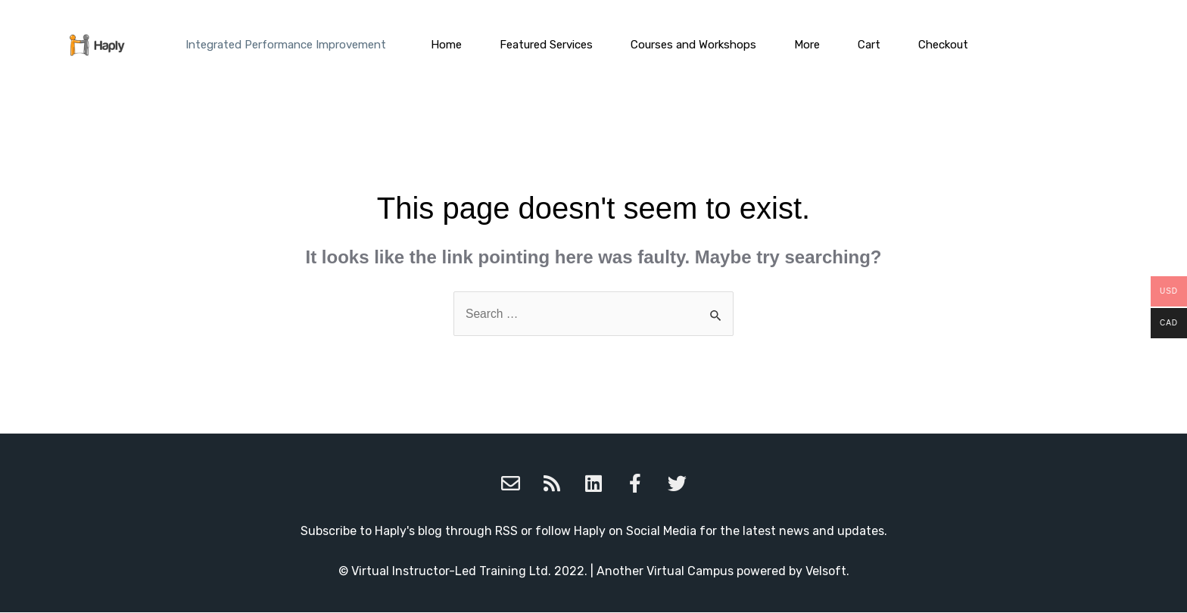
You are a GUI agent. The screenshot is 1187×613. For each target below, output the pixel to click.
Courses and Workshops (693, 44)
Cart (869, 44)
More (807, 44)
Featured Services (546, 44)
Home (446, 44)
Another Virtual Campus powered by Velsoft (721, 572)
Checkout (943, 44)
